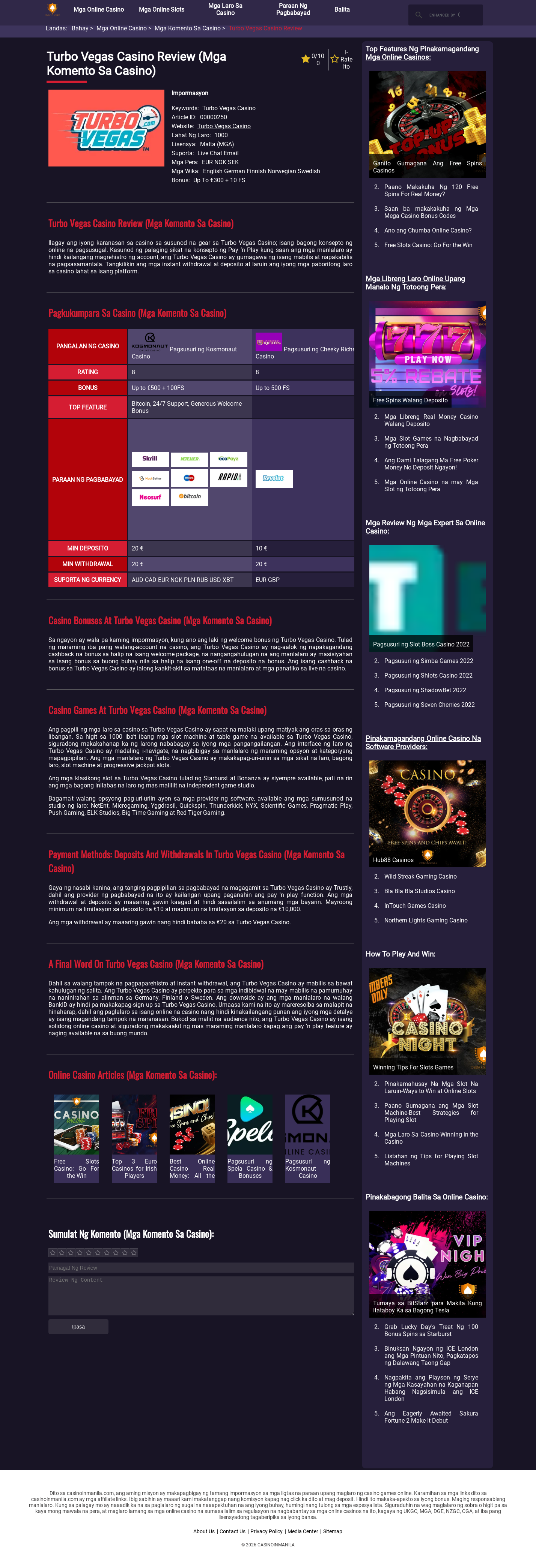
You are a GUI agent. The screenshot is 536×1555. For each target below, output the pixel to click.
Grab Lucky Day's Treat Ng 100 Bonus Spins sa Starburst (431, 1330)
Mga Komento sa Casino (188, 28)
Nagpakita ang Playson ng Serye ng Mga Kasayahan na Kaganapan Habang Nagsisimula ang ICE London (431, 1388)
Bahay (80, 28)
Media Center (303, 1531)
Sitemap (332, 1531)
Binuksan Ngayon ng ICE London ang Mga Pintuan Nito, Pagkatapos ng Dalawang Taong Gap (431, 1355)
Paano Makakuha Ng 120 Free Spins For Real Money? (431, 190)
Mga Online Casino (99, 9)
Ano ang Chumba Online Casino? (428, 230)
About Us (204, 1531)
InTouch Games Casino (415, 905)
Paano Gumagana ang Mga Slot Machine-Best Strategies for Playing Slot (431, 1112)
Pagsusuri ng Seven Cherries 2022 (429, 704)
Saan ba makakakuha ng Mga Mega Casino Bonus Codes (431, 212)
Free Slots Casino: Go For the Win (428, 245)
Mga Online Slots (161, 9)
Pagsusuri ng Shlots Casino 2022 (428, 675)
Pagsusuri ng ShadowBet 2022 (425, 690)
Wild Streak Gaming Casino (420, 876)
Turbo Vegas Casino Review (265, 28)
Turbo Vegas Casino (224, 126)
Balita (342, 9)
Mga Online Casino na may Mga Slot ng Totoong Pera (431, 485)
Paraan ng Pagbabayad (293, 9)
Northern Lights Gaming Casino (426, 920)
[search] (444, 14)
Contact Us (232, 1531)
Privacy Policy (266, 1531)
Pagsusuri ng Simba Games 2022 (428, 660)
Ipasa (78, 1327)
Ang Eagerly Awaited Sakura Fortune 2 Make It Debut (431, 1417)
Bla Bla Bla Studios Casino (419, 891)
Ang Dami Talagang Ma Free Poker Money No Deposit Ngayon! (431, 464)
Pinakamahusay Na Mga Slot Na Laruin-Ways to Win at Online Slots (431, 1087)
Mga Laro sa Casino (225, 9)
